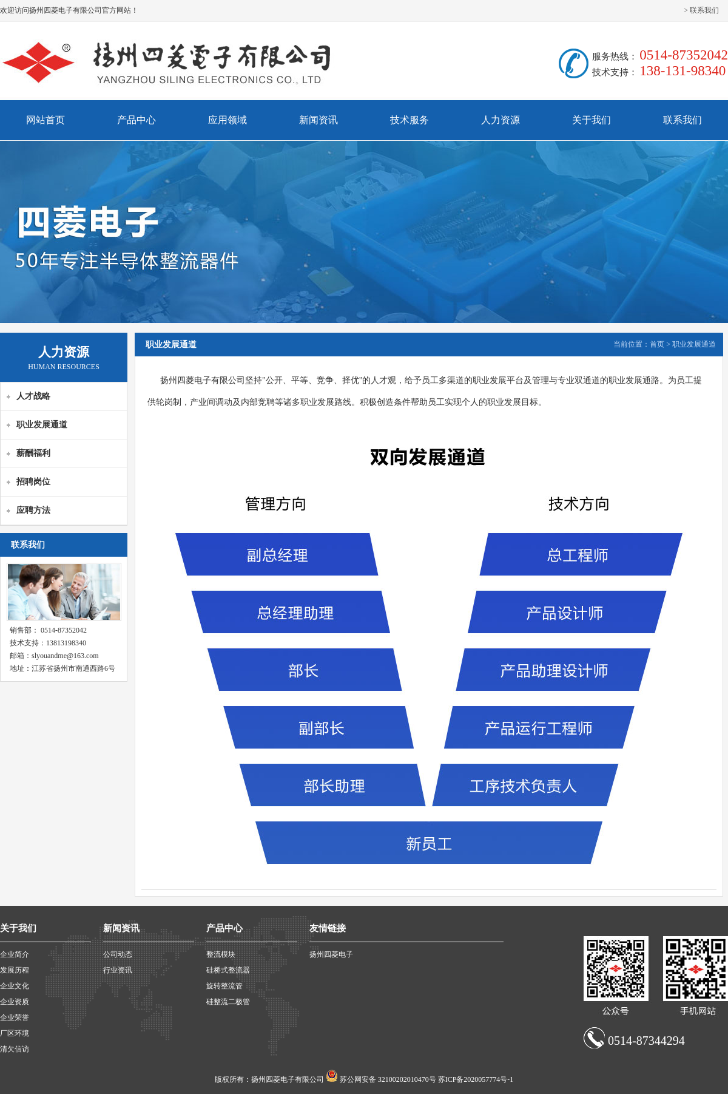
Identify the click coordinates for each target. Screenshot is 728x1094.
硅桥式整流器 (228, 970)
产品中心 (136, 120)
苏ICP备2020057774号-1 (476, 1079)
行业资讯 (117, 970)
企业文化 (14, 986)
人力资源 (500, 120)
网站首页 (45, 120)
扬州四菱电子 (331, 954)
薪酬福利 (33, 453)
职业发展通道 (41, 424)
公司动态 (117, 954)
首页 (657, 344)
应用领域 (227, 120)
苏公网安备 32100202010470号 (389, 1079)
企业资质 (14, 1001)
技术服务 (409, 120)
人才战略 (33, 396)
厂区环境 (14, 1033)
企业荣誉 (14, 1017)
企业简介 (14, 954)
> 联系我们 (701, 10)
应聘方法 (33, 510)
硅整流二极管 (228, 1001)
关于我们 (591, 120)
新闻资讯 (318, 120)
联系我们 (682, 120)
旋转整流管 (224, 986)
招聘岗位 (33, 481)
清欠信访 (14, 1049)
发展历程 (14, 970)
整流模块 (220, 954)
